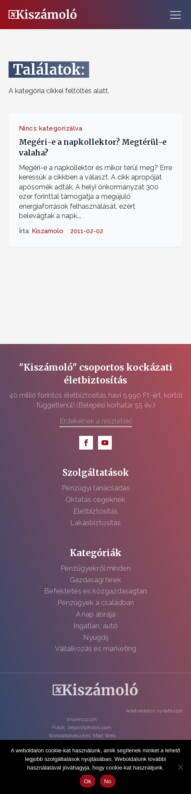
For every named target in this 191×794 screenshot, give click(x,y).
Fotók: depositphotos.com (81, 727)
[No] (180, 767)
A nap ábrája (96, 614)
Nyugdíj (95, 637)
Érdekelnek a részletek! (96, 421)
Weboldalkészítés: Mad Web (82, 736)
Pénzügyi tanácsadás (96, 488)
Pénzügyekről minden (95, 568)
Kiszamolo (47, 231)
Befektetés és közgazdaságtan (95, 591)
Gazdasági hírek (95, 579)
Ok (87, 781)
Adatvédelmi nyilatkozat (154, 711)
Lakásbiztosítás (95, 522)
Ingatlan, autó (95, 625)
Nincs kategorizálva (51, 128)
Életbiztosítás (95, 511)
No (107, 781)
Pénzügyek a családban (95, 602)
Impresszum (82, 719)
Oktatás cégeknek (95, 499)
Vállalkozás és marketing (95, 648)
